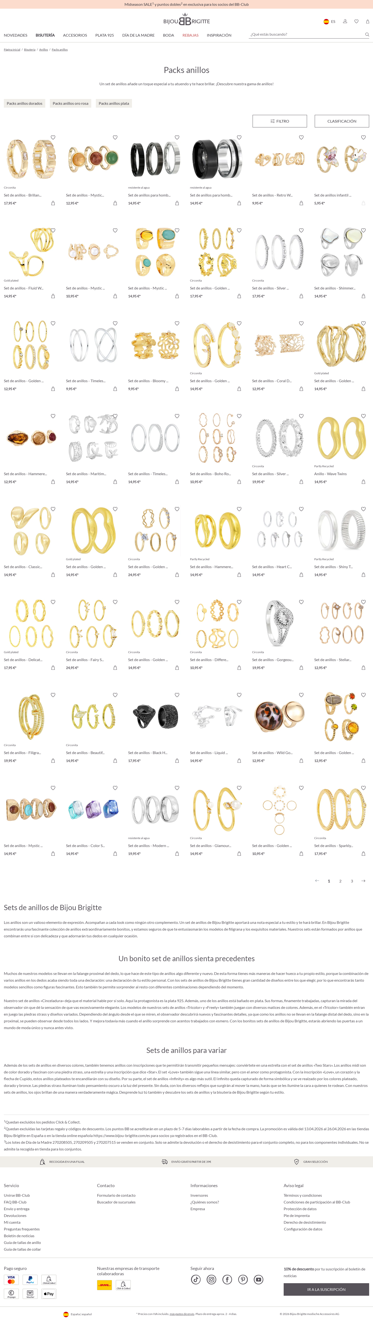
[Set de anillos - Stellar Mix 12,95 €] (341, 635)
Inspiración (219, 35)
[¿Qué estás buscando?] (309, 34)
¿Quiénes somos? (204, 1202)
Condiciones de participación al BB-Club (317, 1202)
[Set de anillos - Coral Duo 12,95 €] (279, 357)
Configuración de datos (303, 1229)
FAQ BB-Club (15, 1202)
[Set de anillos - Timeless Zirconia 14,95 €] (155, 449)
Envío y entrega (16, 1208)
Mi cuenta (12, 1222)
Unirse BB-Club (17, 1195)
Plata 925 (104, 35)
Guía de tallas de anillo (22, 1242)
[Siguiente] (363, 881)
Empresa (197, 1208)
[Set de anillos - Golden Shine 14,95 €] (341, 357)
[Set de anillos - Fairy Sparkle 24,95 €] (93, 635)
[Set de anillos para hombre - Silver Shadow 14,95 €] (155, 171)
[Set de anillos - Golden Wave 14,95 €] (93, 542)
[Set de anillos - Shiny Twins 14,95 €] (341, 542)
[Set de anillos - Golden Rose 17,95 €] (217, 264)
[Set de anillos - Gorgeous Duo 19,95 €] (279, 635)
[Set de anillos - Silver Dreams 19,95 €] (279, 449)
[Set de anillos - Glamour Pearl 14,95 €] (217, 821)
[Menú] (280, 121)
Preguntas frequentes (22, 1229)
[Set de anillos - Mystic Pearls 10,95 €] (93, 264)
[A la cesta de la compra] (301, 203)
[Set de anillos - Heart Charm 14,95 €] (279, 542)
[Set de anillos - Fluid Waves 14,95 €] (31, 264)
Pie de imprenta (297, 1215)
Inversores (199, 1195)
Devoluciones (15, 1215)
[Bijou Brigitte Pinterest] (242, 1279)
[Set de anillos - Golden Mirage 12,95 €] (31, 357)
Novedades (15, 35)
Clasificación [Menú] (341, 121)
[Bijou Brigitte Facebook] (227, 1279)
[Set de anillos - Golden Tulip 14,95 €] (217, 357)
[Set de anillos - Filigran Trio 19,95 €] (31, 728)
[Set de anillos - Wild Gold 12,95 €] (279, 728)
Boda (168, 35)
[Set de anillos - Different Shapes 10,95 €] (217, 635)
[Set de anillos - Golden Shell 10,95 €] (279, 821)
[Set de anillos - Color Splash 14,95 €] (93, 821)
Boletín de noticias (19, 1235)
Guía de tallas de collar (22, 1249)
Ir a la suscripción (326, 1289)
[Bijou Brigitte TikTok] (195, 1279)
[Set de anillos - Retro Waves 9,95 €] (279, 171)
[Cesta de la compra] (367, 21)
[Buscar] (367, 34)
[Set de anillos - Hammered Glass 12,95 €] (31, 449)
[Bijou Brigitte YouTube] (258, 1279)
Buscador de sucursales (116, 1202)
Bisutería (45, 35)
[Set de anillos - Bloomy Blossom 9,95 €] (155, 357)
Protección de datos (300, 1208)
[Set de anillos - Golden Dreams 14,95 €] (155, 635)
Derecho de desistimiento (305, 1222)
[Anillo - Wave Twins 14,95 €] (341, 449)
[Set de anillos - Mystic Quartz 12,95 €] (93, 171)
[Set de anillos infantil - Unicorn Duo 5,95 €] (341, 171)
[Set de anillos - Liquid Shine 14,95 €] (217, 728)
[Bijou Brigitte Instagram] (211, 1279)
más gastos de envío (182, 1314)
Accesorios (75, 35)
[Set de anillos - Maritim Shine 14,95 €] (93, 449)
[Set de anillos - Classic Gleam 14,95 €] (31, 542)
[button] (345, 21)
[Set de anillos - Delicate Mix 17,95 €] (31, 635)
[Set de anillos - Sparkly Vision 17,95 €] (341, 821)
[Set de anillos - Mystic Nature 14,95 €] (31, 821)
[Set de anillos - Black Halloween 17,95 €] (155, 728)
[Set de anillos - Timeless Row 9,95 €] (93, 357)
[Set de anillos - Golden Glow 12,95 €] (341, 728)
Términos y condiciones (303, 1195)
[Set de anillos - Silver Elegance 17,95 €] (279, 264)
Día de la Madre (138, 35)
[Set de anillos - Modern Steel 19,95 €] (155, 821)
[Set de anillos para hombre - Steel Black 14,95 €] (217, 171)
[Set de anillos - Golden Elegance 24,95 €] (155, 542)
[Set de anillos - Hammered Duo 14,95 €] (217, 542)
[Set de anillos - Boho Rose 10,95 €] (217, 449)
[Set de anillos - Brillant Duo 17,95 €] (31, 171)
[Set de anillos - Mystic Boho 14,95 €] (155, 264)
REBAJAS (190, 35)
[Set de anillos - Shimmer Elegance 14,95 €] (341, 264)
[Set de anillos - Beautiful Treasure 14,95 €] (93, 728)
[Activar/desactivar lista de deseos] (53, 137)
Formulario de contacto (116, 1195)
